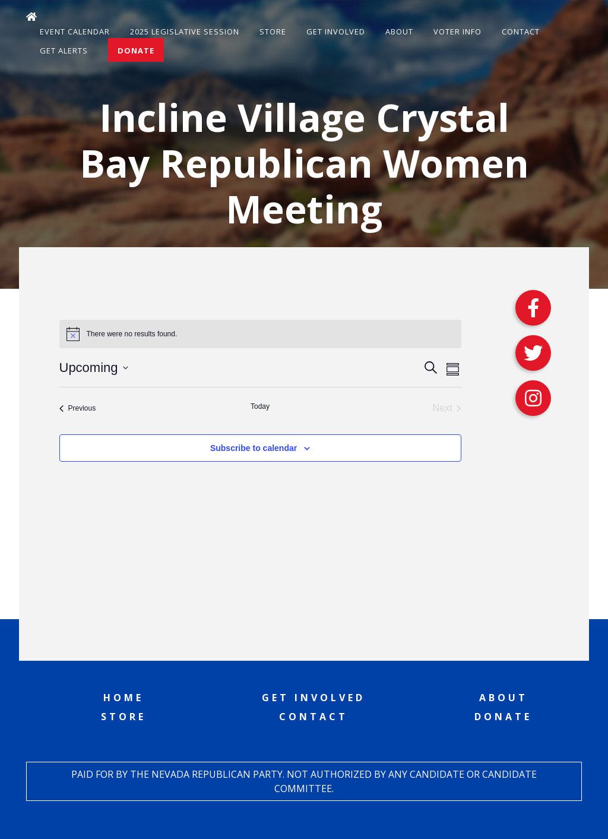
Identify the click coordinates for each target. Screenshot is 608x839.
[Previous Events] (77, 408)
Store (272, 31)
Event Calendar (75, 31)
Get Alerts (64, 50)
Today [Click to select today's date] (260, 406)
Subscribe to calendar (253, 448)
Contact (521, 31)
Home (123, 697)
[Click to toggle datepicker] (93, 367)
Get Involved (335, 31)
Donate (136, 50)
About (399, 31)
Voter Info (457, 31)
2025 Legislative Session (184, 31)
